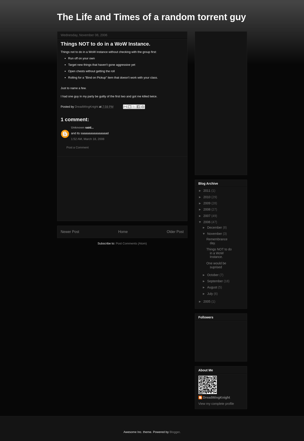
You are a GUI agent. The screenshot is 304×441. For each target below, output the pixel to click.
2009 (207, 203)
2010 (207, 197)
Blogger (175, 432)
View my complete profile (216, 403)
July (210, 294)
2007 (207, 216)
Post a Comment (78, 147)
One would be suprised (216, 265)
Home (123, 232)
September (215, 281)
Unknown (78, 127)
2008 (207, 209)
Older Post (175, 232)
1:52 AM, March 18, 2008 (87, 139)
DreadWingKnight (216, 397)
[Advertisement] (122, 188)
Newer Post (70, 232)
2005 (207, 301)
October (213, 275)
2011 (207, 190)
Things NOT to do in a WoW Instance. (218, 253)
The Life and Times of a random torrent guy (151, 17)
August (212, 287)
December (215, 227)
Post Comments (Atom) (131, 243)
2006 (207, 222)
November (215, 234)
